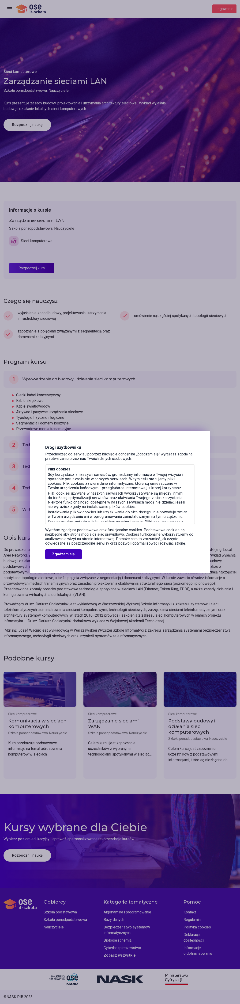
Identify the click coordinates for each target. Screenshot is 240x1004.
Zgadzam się (63, 554)
